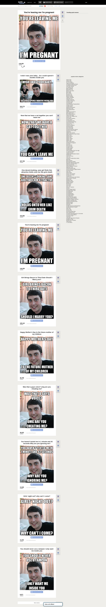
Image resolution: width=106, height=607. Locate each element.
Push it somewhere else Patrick (73, 177)
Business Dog (69, 95)
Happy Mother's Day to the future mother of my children (37, 333)
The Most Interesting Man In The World (74, 213)
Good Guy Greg (69, 128)
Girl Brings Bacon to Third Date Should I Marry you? (36, 278)
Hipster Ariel (68, 135)
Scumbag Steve (69, 195)
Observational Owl (70, 164)
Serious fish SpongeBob (71, 197)
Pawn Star (68, 171)
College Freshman (70, 99)
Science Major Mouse (70, 189)
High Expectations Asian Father (73, 133)
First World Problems (70, 118)
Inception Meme (69, 147)
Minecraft (68, 159)
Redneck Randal (69, 181)
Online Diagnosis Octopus (71, 166)
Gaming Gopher (69, 126)
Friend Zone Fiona (70, 122)
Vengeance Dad (69, 219)
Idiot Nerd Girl (69, 145)
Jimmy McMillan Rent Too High (72, 150)
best (35, 2)
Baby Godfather (69, 88)
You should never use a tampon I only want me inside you (36, 550)
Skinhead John (69, 203)
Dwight (67, 110)
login (86, 2)
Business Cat (69, 94)
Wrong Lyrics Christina (71, 220)
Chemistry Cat (69, 98)
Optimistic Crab (69, 167)
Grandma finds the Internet (72, 129)
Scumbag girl (69, 192)
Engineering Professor (71, 111)
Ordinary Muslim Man (70, 168)
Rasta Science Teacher (71, 178)
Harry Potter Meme (70, 141)
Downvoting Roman (70, 109)
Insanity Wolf (69, 149)
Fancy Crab (68, 117)
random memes (40, 2)
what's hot (29, 2)
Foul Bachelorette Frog (71, 121)
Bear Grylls (68, 91)
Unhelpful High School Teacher (72, 218)
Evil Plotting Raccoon (70, 114)
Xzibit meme (69, 221)
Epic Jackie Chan (70, 112)
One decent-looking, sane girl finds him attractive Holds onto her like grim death (36, 171)
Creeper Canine (69, 105)
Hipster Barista (69, 136)
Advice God (68, 80)
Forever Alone (69, 119)
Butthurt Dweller (69, 96)
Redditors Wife (69, 180)
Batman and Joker (70, 90)
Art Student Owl (69, 87)
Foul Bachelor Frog (70, 120)
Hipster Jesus (69, 139)
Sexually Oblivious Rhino (71, 198)
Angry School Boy (70, 83)
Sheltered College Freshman (72, 199)
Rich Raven (68, 183)
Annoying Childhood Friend (72, 84)
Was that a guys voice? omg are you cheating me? (37, 388)
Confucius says (69, 101)
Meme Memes (69, 160)
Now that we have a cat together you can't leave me (37, 116)
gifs (59, 6)
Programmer (69, 176)
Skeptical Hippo (69, 202)
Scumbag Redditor (70, 194)
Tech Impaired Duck (70, 212)
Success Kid (69, 210)
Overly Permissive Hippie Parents (73, 169)
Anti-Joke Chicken (70, 86)
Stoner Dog (68, 209)
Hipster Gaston (69, 138)
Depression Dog (69, 108)
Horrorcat (68, 143)
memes (55, 6)
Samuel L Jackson (70, 187)
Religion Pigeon (69, 182)
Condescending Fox (70, 100)
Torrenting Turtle (69, 215)
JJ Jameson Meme (70, 151)
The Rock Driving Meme (71, 214)
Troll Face (68, 216)
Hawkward (68, 131)
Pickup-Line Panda (70, 174)
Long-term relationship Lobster (72, 158)
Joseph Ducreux (69, 152)
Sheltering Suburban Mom (71, 201)
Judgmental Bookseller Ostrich (72, 153)
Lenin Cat (68, 157)
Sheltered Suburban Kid (71, 200)
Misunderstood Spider (71, 161)
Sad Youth (68, 185)
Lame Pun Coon (69, 156)
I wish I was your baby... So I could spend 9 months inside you (36, 76)
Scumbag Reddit (69, 193)
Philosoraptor (69, 172)
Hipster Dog (68, 137)
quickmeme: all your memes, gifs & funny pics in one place (22, 2)
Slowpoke (68, 204)
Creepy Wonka (69, 106)
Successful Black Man (71, 211)
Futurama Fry (69, 124)
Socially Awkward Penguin (71, 207)
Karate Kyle (68, 155)
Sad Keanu (68, 184)
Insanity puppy (69, 148)
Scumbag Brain (69, 191)
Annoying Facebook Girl (71, 85)
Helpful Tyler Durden (70, 132)
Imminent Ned (69, 146)
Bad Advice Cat (69, 89)
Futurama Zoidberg (70, 125)
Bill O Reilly (68, 93)
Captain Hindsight (70, 97)
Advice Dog (68, 79)
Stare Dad (68, 208)
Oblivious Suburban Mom (71, 163)
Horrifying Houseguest (71, 142)
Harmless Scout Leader (71, 130)
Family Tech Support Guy (71, 116)
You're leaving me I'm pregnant (37, 225)
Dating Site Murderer (70, 107)
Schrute (68, 188)
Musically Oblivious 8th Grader (72, 162)
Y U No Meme (69, 222)
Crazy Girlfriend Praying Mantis (73, 104)
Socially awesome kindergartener (73, 205)
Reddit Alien (68, 179)
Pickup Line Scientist (70, 173)
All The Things (69, 81)
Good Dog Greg (69, 127)
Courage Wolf (69, 103)
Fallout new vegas (70, 115)
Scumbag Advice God (70, 190)
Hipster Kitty (68, 140)
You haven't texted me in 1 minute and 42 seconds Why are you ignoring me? (37, 442)
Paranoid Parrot (69, 170)
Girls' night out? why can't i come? (36, 496)
